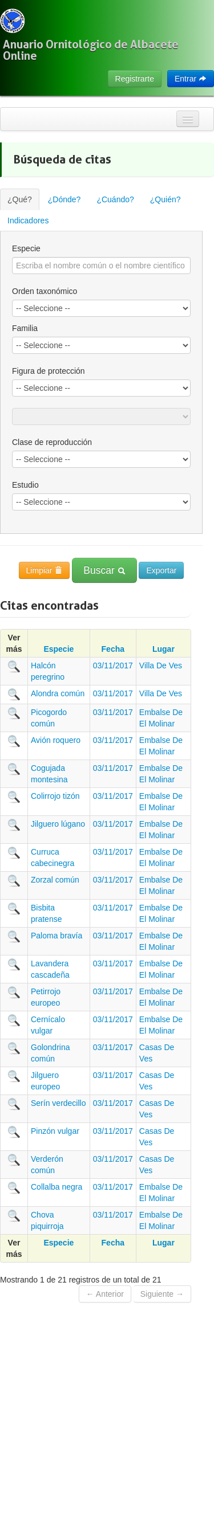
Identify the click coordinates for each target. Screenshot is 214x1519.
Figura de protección (48, 370)
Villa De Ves (160, 665)
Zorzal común (55, 879)
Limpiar (44, 570)
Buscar (104, 570)
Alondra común (57, 693)
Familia (25, 328)
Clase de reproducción (52, 442)
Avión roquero (55, 740)
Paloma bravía (56, 935)
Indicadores (28, 220)
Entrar (191, 78)
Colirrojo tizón (55, 796)
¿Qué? (19, 199)
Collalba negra (56, 1186)
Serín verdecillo (58, 1103)
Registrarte (134, 78)
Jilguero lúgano (58, 823)
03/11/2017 (113, 665)
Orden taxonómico (44, 291)
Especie (26, 248)
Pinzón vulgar (55, 1131)
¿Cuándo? (115, 199)
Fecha (113, 649)
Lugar (163, 649)
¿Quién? (165, 199)
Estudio (25, 484)
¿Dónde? (64, 199)
